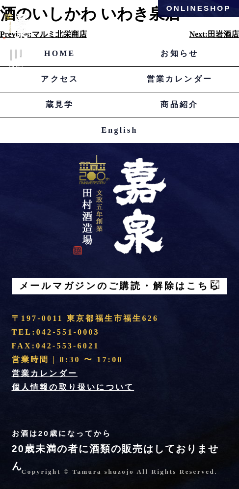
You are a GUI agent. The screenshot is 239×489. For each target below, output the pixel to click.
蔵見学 (60, 104)
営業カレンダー (179, 79)
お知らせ (179, 53)
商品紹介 (179, 104)
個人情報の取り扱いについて (73, 387)
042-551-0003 (68, 332)
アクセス (60, 79)
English (120, 130)
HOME (59, 53)
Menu (16, 60)
